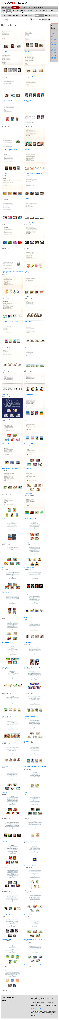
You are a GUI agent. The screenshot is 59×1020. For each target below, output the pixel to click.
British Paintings (28, 51)
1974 (52, 44)
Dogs (25, 370)
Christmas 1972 (5, 125)
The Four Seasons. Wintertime (31, 817)
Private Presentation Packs (28, 15)
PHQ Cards (4, 13)
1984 (52, 50)
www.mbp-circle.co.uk (36, 1008)
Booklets (36, 10)
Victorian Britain (5, 642)
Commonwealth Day (29, 443)
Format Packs (48, 15)
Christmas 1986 (5, 592)
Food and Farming (6, 716)
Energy (3, 345)
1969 (52, 41)
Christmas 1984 (28, 493)
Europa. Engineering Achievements (10, 468)
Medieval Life (27, 543)
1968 (55, 39)
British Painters (5, 51)
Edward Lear (5, 692)
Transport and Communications (32, 667)
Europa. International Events (31, 841)
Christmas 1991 (5, 817)
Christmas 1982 (5, 443)
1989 (55, 54)
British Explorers (28, 149)
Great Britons (5, 198)
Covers (13, 10)
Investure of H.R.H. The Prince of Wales (11, 76)
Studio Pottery (27, 642)
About (42, 7)
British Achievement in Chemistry (10, 321)
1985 (55, 50)
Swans (25, 890)
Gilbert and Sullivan (6, 866)
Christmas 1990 (5, 792)
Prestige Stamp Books (26, 10)
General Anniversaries (7, 100)
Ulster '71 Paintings (29, 76)
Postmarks (18, 13)
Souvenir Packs (16, 15)
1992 (52, 57)
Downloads (36, 7)
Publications (27, 7)
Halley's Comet (5, 543)
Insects (3, 518)
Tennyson (4, 841)
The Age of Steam (6, 939)
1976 (52, 46)
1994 (52, 58)
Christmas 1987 (5, 667)
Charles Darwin (5, 394)
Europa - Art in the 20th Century (9, 914)
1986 (52, 52)
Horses (26, 345)
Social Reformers (28, 247)
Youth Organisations (29, 394)
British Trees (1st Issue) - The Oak (10, 149)
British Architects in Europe (8, 617)
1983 (55, 49)
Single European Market (30, 866)
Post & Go (11, 13)
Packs (8, 10)
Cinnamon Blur (17, 999)
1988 (52, 54)
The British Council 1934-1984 (9, 493)
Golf (3, 965)
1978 (52, 47)
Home (4, 7)
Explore (15, 7)
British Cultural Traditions (8, 297)
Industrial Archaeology (29, 716)
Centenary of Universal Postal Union (33, 173)
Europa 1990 (5, 766)
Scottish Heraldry (28, 617)
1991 (55, 55)
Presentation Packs (6, 15)
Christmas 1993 (28, 914)
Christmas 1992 (5, 890)
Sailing (3, 222)
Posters (51, 10)
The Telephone (5, 247)
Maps (25, 792)
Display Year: (37, 19)
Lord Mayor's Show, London (9, 742)
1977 (55, 46)
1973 (55, 42)
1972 (52, 42)
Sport (3, 567)
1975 (55, 44)
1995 (55, 58)
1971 (55, 41)
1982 (52, 49)
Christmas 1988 (28, 692)
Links (21, 7)
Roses (25, 271)
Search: (4, 19)
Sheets (18, 10)
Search (9, 7)
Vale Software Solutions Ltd (15, 1002)
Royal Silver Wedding (29, 125)
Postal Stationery (44, 10)
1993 (55, 57)
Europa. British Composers (30, 518)
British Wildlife (27, 321)
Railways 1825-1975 (29, 222)
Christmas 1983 (28, 468)
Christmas (26, 198)
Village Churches (28, 100)
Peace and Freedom (7, 989)
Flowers (26, 592)
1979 (55, 47)
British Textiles (27, 419)
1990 (52, 55)
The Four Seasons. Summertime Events (33, 965)
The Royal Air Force (29, 567)
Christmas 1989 (28, 741)
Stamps (4, 10)
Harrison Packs (40, 15)
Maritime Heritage (6, 419)
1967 (52, 39)
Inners (54, 15)
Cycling (3, 370)
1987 (55, 52)
